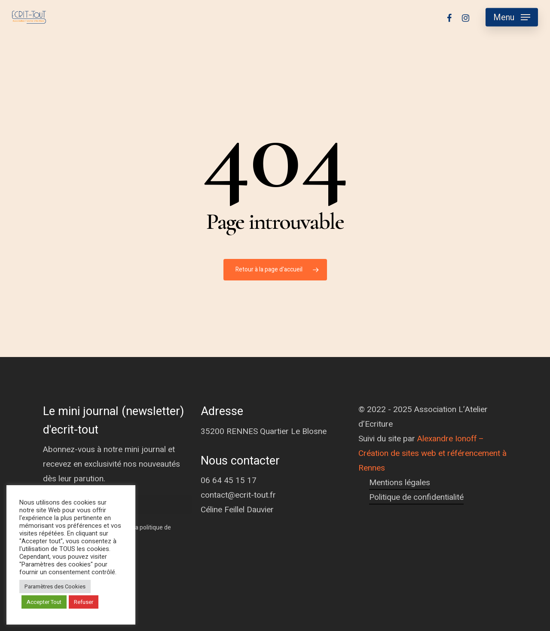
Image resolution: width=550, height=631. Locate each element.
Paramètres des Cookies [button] (55, 586)
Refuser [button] (83, 602)
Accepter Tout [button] (44, 602)
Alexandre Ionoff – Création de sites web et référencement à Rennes (432, 453)
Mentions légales (399, 483)
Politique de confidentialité (416, 497)
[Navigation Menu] (512, 17)
